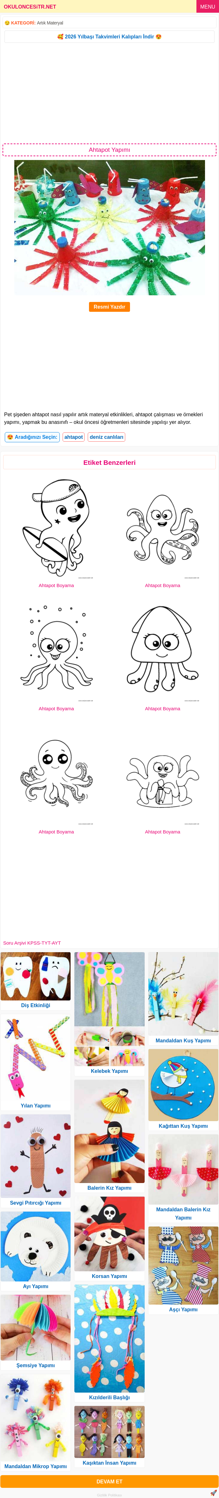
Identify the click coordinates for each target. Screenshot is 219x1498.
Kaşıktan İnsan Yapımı (109, 1463)
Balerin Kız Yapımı (109, 1188)
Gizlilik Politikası (109, 1495)
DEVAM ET (109, 1481)
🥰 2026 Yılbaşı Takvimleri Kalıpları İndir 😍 (109, 36)
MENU (207, 7)
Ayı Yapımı (35, 1286)
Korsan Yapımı (109, 1276)
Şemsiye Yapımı (36, 1365)
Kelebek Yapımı (109, 1071)
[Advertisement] (109, 92)
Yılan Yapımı (36, 1105)
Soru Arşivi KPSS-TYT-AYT (32, 943)
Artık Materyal (50, 22)
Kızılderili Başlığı (109, 1397)
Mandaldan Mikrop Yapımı (35, 1466)
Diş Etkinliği (35, 1005)
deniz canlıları (106, 437)
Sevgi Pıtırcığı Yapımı (35, 1203)
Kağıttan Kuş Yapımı (183, 1126)
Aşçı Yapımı (183, 1309)
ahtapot (74, 437)
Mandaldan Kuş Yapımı (183, 1040)
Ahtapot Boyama (56, 585)
